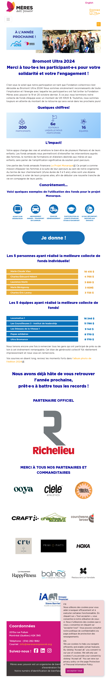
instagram (49, 650)
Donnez (94, 10)
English (89, 3)
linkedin (43, 650)
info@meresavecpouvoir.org (36, 644)
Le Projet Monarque (62, 166)
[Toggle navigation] (8, 19)
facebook (36, 650)
